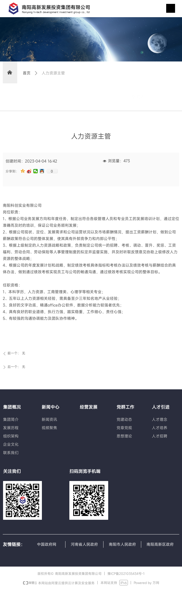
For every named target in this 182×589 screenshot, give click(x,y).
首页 (27, 73)
